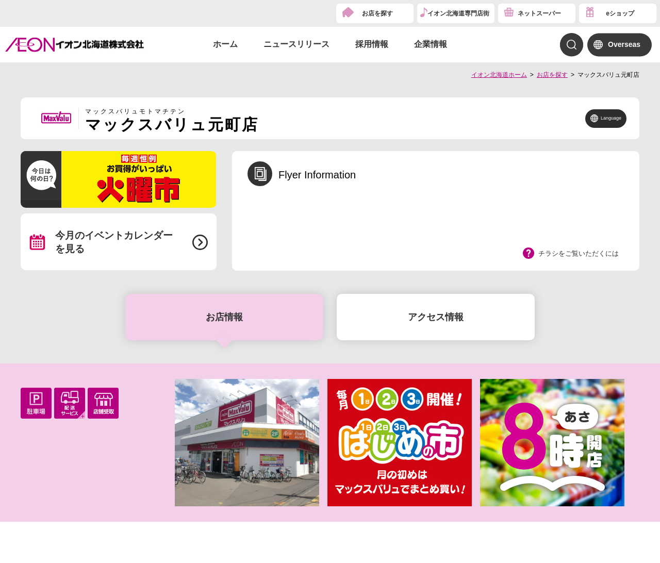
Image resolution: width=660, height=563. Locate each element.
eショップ (620, 13)
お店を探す (377, 13)
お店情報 (224, 317)
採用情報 (371, 44)
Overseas (624, 44)
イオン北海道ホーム (499, 74)
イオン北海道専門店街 (458, 13)
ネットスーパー (539, 13)
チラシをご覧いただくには (578, 253)
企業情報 (430, 44)
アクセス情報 (436, 317)
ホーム (225, 44)
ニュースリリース (296, 44)
